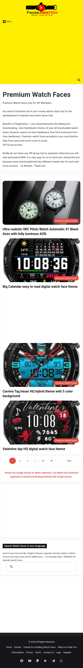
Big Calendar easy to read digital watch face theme (40, 287)
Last (69, 460)
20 (51, 460)
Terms (38, 652)
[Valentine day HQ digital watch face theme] (41, 422)
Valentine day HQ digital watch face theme (34, 449)
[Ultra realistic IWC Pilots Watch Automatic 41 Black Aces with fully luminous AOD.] (41, 203)
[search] (41, 567)
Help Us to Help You (67, 647)
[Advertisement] (41, 50)
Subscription (18, 652)
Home (9, 647)
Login (58, 652)
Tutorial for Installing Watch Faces (39, 647)
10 (43, 460)
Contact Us (48, 652)
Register (67, 652)
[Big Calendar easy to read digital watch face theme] (41, 260)
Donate (17, 647)
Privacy (29, 652)
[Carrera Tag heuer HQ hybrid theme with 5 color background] (41, 365)
